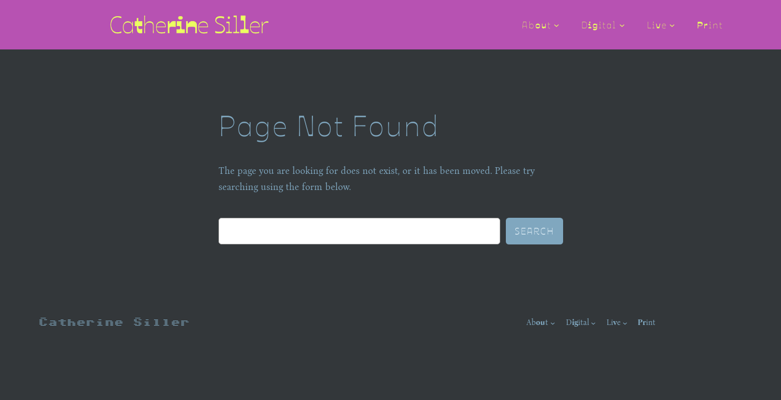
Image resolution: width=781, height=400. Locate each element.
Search (534, 230)
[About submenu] (556, 24)
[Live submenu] (672, 24)
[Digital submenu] (622, 24)
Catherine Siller (114, 322)
